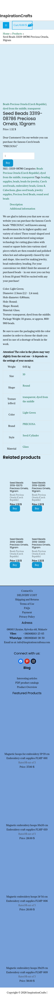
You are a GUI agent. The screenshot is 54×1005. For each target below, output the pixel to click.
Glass (26, 446)
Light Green (29, 412)
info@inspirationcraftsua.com (33, 642)
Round (26, 385)
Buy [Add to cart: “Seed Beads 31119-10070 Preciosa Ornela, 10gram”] (15, 508)
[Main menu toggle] (6, 25)
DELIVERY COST (27, 595)
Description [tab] (16, 204)
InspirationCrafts (16, 15)
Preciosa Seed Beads (24, 194)
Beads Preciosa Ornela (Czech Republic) (24, 104)
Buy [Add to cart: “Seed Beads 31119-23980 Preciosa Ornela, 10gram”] (15, 565)
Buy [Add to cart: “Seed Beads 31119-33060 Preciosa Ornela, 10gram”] (37, 565)
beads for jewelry (29, 181)
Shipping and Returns (27, 599)
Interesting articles (27, 678)
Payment (27, 612)
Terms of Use (27, 603)
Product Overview (27, 687)
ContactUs (27, 590)
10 (24, 374)
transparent (34, 108)
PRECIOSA (29, 424)
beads (16, 181)
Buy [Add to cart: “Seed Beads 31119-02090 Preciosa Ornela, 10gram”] (37, 508)
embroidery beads (26, 185)
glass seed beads (25, 190)
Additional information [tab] (22, 208)
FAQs (27, 608)
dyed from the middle (15, 108)
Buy (8, 162)
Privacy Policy (27, 616)
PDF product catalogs (27, 682)
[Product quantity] (19, 155)
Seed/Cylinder (31, 435)
